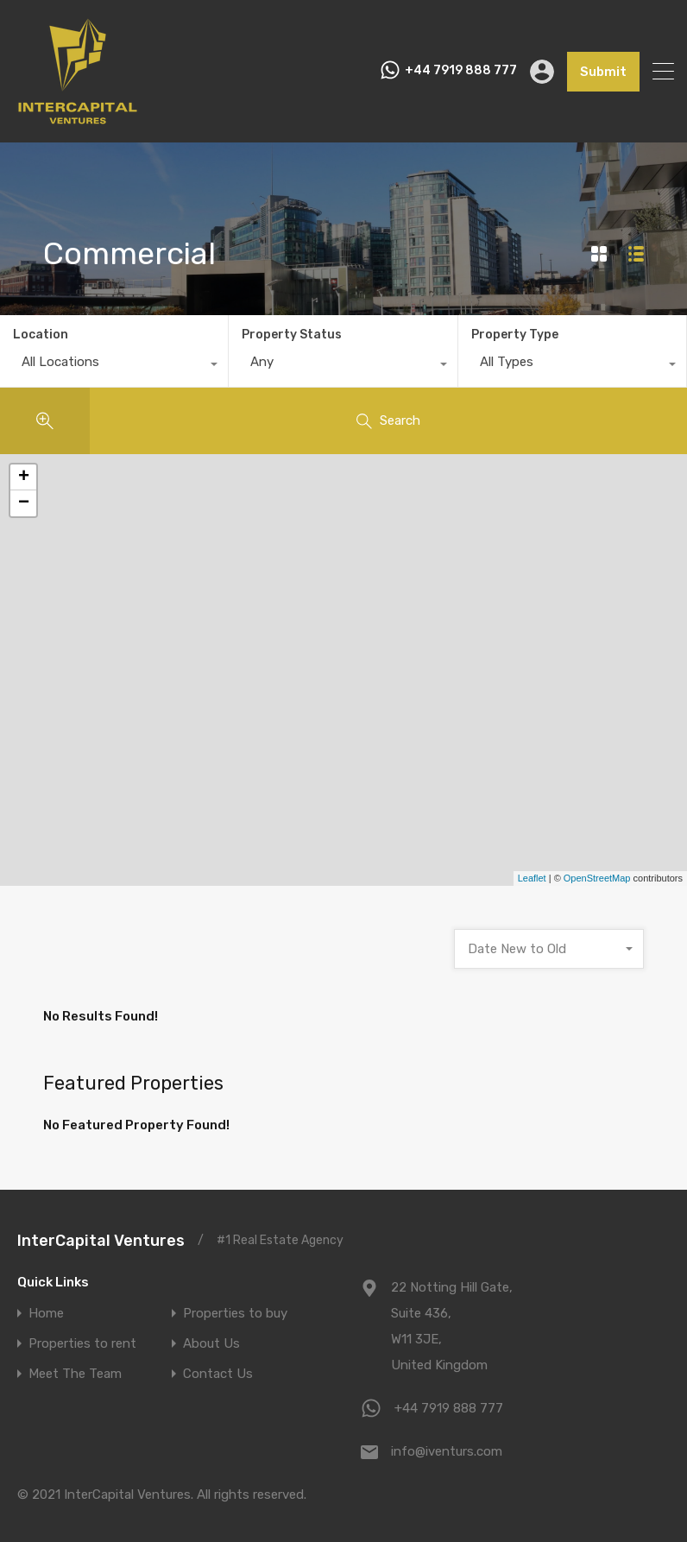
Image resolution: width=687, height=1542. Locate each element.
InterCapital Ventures (101, 1240)
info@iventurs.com (446, 1451)
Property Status (292, 334)
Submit (603, 71)
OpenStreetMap (597, 878)
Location (40, 334)
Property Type (514, 334)
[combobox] (114, 366)
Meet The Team (75, 1374)
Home (46, 1313)
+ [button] (23, 477)
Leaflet (532, 878)
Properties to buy (235, 1313)
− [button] (23, 503)
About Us (211, 1343)
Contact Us (218, 1374)
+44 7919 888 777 (461, 71)
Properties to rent (82, 1343)
